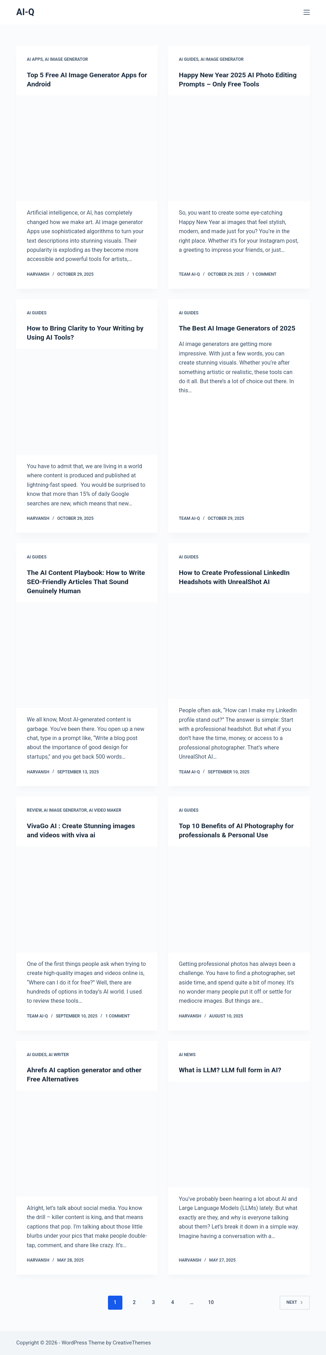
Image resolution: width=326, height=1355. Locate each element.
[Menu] (306, 12)
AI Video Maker (105, 810)
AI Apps (35, 59)
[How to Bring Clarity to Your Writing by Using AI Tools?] (87, 402)
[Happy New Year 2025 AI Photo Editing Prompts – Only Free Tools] (238, 149)
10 (211, 1302)
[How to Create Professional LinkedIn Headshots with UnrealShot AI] (238, 646)
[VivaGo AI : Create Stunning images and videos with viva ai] (87, 899)
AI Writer (59, 1054)
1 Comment (264, 274)
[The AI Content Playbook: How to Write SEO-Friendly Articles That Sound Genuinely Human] (87, 655)
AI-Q (25, 12)
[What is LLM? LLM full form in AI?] (238, 1134)
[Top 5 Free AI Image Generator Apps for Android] (87, 149)
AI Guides (188, 59)
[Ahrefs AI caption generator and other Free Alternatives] (87, 1144)
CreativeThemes (132, 1343)
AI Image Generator (66, 59)
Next (294, 1302)
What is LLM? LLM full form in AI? (232, 1070)
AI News (187, 1054)
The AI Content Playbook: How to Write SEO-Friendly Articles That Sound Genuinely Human (79, 581)
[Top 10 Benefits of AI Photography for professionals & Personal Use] (238, 899)
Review (34, 810)
